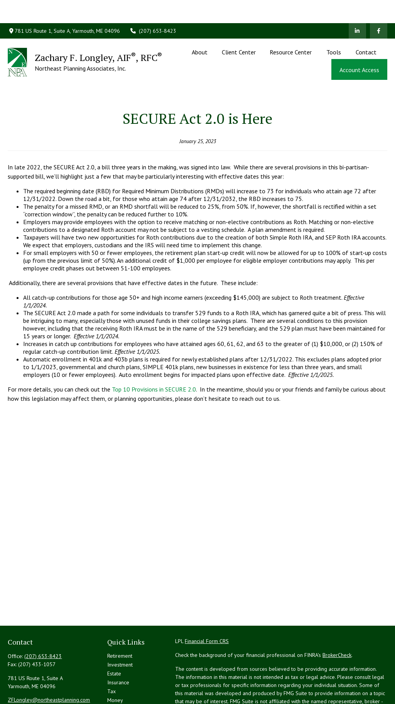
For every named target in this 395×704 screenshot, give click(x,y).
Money (115, 665)
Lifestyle (117, 674)
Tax (111, 656)
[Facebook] (378, 7)
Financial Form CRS (207, 606)
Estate (114, 638)
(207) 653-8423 (153, 7)
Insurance (118, 647)
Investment (120, 629)
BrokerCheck (336, 620)
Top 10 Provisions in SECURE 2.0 (154, 354)
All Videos (119, 692)
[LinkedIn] (357, 7)
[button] (200, 28)
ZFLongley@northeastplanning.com (49, 665)
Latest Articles (123, 683)
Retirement (119, 621)
